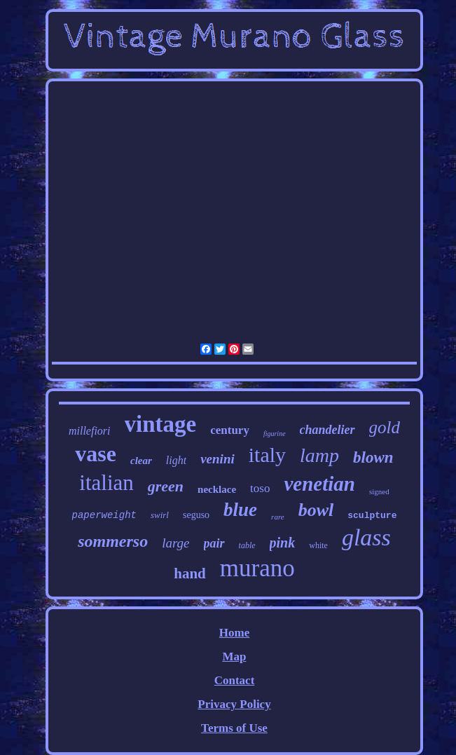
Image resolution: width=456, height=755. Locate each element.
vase (95, 453)
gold (384, 427)
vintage (161, 424)
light (176, 460)
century (229, 430)
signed (379, 491)
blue (240, 509)
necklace (217, 489)
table (247, 545)
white (318, 545)
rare (277, 516)
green (166, 486)
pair (214, 543)
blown (373, 457)
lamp (319, 455)
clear (141, 460)
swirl (160, 515)
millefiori (90, 431)
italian (106, 482)
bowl (316, 510)
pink (283, 542)
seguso (196, 515)
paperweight (104, 515)
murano (257, 568)
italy (267, 454)
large (175, 543)
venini (217, 458)
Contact (234, 680)
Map (234, 656)
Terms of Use (234, 728)
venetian (319, 483)
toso (260, 488)
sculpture (371, 515)
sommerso (113, 541)
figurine (274, 433)
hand (190, 573)
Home (234, 632)
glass (366, 537)
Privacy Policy (234, 704)
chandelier (327, 430)
